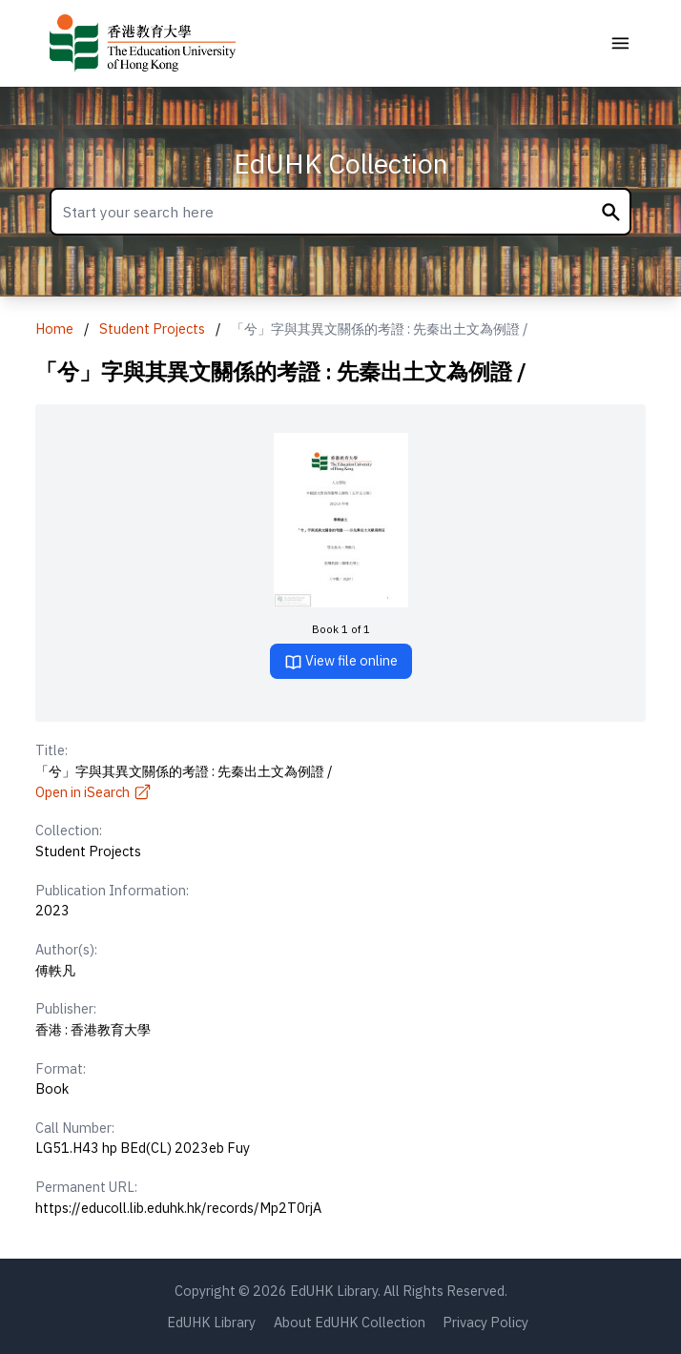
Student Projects (152, 328)
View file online (341, 661)
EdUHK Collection (341, 163)
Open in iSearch (93, 792)
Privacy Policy (485, 1322)
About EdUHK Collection (349, 1322)
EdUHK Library (211, 1322)
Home (54, 328)
